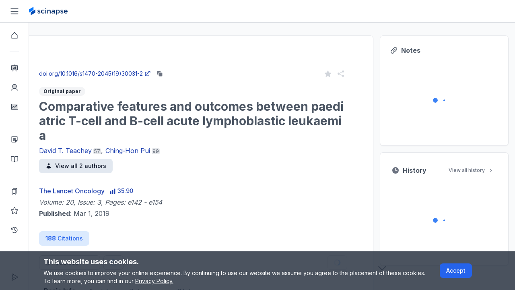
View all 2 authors (104, 165)
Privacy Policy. (154, 281)
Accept (456, 270)
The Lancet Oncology (101, 191)
